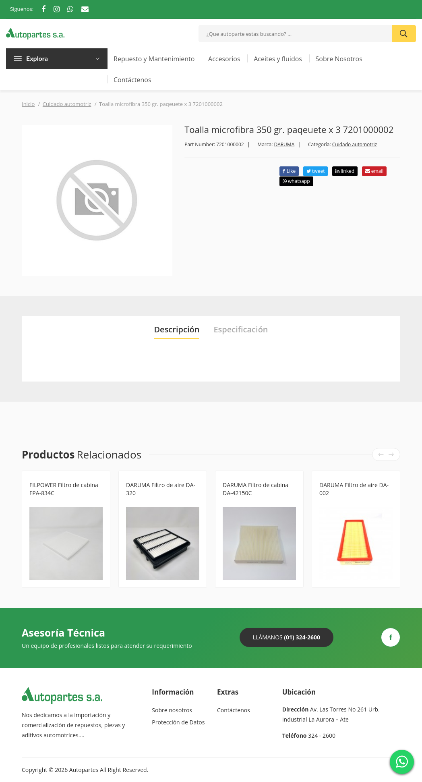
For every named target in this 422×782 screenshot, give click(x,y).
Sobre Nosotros (339, 58)
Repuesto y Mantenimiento (154, 58)
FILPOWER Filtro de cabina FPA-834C (63, 489)
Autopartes (83, 770)
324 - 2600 (321, 735)
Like (289, 171)
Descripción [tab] (176, 329)
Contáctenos (132, 79)
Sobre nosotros (172, 710)
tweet (315, 171)
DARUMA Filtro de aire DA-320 (160, 489)
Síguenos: (21, 8)
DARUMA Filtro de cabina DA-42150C (255, 489)
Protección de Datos (178, 722)
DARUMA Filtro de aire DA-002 (354, 489)
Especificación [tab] (240, 329)
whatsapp (296, 181)
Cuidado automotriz (67, 104)
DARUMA (284, 144)
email (374, 171)
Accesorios (224, 58)
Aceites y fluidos (278, 58)
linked (344, 171)
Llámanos (286, 637)
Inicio (28, 104)
